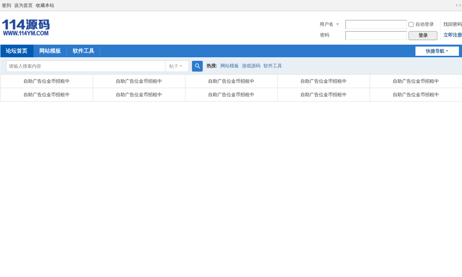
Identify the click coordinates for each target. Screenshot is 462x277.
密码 (324, 35)
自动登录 (421, 24)
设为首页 (23, 5)
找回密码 (453, 24)
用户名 (327, 24)
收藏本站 (45, 5)
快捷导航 (435, 51)
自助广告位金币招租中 (46, 81)
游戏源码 (251, 65)
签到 (6, 5)
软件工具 (83, 51)
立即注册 (453, 35)
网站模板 (50, 51)
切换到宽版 (458, 5)
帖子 (173, 66)
